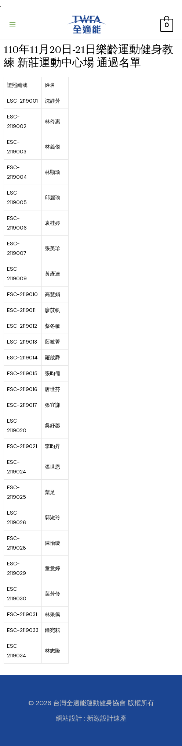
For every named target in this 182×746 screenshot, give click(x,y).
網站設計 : (70, 718)
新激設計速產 (107, 718)
